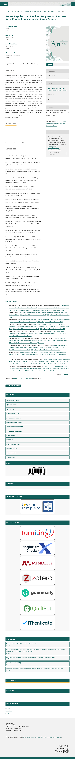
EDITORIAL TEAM (12, 405)
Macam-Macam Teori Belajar (14, 663)
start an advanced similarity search (23, 378)
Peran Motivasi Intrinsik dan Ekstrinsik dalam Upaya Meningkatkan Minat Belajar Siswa (30, 657)
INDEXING (10, 440)
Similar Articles (11, 302)
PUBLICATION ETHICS (13, 413)
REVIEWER (10, 409)
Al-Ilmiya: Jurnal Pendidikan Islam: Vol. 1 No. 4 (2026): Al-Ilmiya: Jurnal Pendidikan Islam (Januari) (37, 310)
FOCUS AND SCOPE (13, 400)
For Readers (8, 708)
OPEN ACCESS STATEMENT (15, 426)
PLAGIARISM (11, 435)
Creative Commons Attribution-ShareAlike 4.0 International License (56, 124)
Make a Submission (13, 386)
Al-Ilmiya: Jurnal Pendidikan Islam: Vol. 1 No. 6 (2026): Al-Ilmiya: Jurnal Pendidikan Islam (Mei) (36, 322)
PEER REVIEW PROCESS (14, 422)
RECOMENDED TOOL (12, 522)
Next (66, 375)
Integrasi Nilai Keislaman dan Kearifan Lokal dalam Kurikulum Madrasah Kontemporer (45, 319)
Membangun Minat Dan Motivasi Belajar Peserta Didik (21, 643)
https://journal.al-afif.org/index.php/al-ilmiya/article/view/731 (54, 147)
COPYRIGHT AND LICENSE (14, 431)
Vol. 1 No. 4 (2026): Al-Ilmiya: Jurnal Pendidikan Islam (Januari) (39, 11)
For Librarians (9, 714)
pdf (50, 65)
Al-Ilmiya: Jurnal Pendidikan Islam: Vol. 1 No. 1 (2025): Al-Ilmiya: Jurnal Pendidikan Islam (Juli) (39, 329)
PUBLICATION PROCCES (14, 418)
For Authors (8, 711)
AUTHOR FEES (11, 453)
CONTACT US (11, 457)
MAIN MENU (10, 394)
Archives (14, 11)
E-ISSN (8, 463)
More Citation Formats (54, 153)
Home (7, 11)
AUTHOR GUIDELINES (13, 444)
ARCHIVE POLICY (12, 448)
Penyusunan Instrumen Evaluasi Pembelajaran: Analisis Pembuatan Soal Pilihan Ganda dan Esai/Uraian (35, 668)
